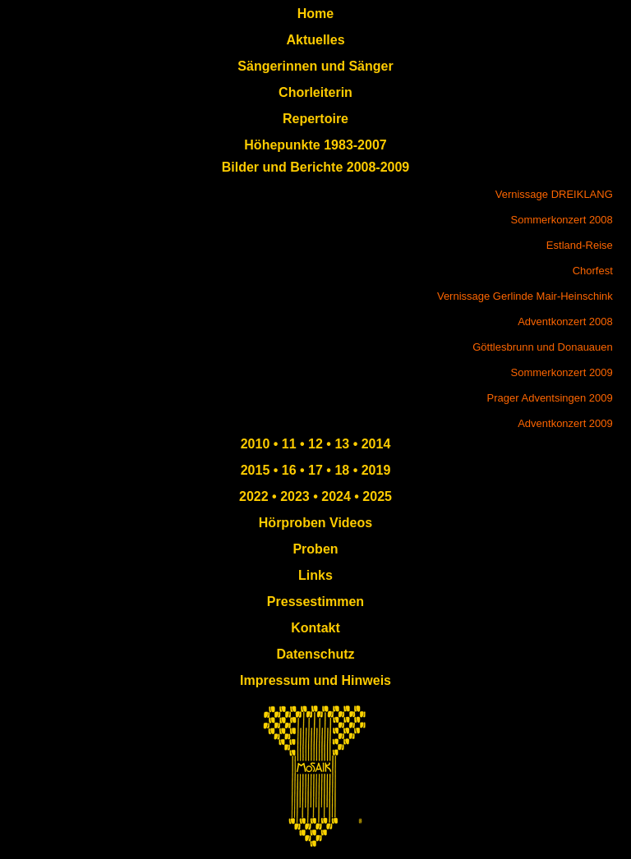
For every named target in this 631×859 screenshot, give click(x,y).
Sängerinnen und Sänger (315, 66)
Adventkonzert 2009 (565, 423)
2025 (377, 496)
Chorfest (593, 270)
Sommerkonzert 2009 (562, 372)
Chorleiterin (315, 92)
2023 (293, 496)
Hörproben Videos (315, 523)
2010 (255, 444)
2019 (373, 470)
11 (287, 444)
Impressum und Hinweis (315, 680)
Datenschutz (315, 654)
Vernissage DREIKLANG (554, 194)
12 (314, 444)
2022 (254, 496)
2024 (336, 496)
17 (314, 470)
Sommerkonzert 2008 (562, 220)
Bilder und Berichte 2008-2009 (316, 167)
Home (315, 14)
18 (340, 470)
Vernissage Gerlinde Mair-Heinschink (525, 296)
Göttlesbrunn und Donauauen (542, 347)
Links (315, 575)
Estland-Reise (579, 245)
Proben (315, 549)
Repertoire (315, 119)
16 (287, 470)
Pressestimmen (315, 602)
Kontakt (315, 628)
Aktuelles (315, 40)
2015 (255, 470)
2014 (376, 444)
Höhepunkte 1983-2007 (315, 145)
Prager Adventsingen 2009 (550, 398)
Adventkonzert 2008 (565, 321)
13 (343, 444)
